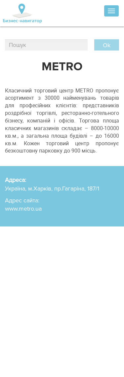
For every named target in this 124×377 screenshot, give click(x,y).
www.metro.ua (23, 208)
